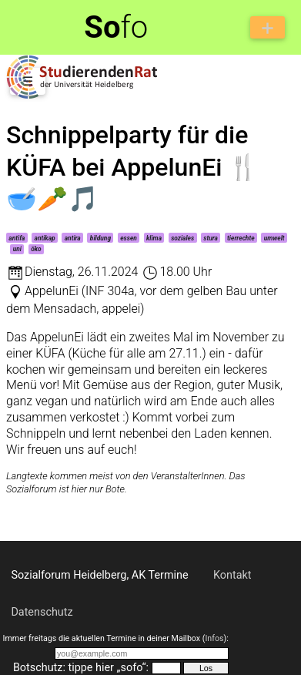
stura (210, 238)
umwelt (274, 238)
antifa (16, 238)
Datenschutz (41, 612)
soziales (182, 238)
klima (154, 238)
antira (73, 238)
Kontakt (232, 575)
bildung (100, 238)
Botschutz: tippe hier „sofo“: (81, 667)
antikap (45, 238)
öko (36, 249)
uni (17, 249)
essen (128, 238)
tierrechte (240, 238)
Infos (214, 638)
